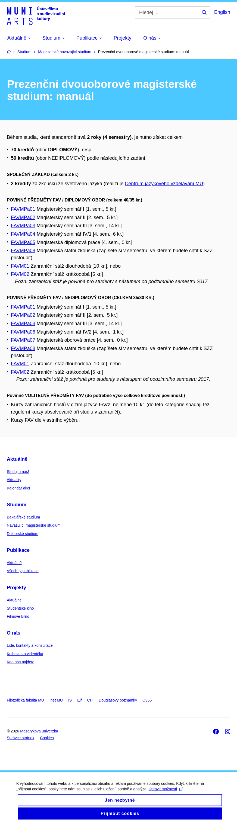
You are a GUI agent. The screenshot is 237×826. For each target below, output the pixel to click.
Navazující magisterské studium (34, 525)
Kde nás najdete (20, 662)
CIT (90, 700)
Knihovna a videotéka (25, 654)
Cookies (47, 738)
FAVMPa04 (23, 234)
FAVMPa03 (23, 225)
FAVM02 (20, 274)
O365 (147, 700)
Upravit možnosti (166, 793)
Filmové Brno (18, 616)
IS (70, 700)
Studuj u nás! (18, 471)
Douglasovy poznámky (118, 700)
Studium (16, 504)
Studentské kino (20, 608)
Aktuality (14, 480)
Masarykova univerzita (39, 731)
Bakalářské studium (23, 517)
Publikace (18, 550)
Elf (79, 700)
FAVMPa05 (23, 242)
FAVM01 (20, 266)
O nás (13, 633)
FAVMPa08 (23, 250)
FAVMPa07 (23, 340)
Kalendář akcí (18, 488)
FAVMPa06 (23, 332)
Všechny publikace (23, 571)
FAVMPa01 (23, 209)
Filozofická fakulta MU (25, 700)
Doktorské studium (22, 534)
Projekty (16, 587)
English (222, 12)
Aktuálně (17, 459)
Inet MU (56, 700)
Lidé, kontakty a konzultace (30, 645)
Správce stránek (20, 738)
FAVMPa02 (23, 217)
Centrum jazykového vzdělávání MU (164, 183)
